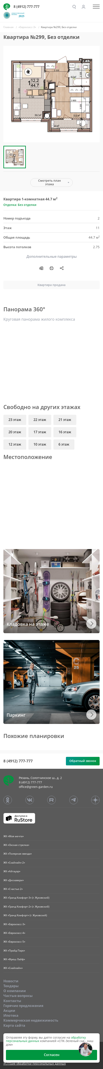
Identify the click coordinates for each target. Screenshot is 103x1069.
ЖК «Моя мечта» (13, 836)
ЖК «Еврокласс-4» (14, 933)
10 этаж (39, 444)
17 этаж (39, 432)
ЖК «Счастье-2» (13, 889)
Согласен (51, 1054)
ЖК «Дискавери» (13, 880)
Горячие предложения (23, 1005)
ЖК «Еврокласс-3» (14, 924)
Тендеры (11, 986)
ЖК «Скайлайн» (13, 968)
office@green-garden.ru (36, 787)
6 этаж (63, 444)
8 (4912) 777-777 (26, 6)
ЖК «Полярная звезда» (17, 853)
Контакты (12, 1000)
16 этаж (64, 432)
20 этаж (14, 432)
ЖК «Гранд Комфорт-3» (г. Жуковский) (26, 897)
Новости (10, 981)
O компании (14, 990)
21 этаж (64, 419)
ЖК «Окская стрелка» (16, 845)
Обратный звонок (82, 761)
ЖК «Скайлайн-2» (14, 862)
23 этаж (14, 419)
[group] (51, 94)
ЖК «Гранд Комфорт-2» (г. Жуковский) (26, 906)
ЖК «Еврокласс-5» (14, 941)
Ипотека (10, 1015)
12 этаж (14, 444)
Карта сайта (14, 1025)
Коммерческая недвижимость (30, 1020)
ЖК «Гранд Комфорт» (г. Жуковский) (25, 915)
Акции (9, 1010)
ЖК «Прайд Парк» (14, 950)
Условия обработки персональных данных (34, 1064)
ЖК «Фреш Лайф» (14, 959)
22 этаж (39, 419)
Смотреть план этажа (49, 182)
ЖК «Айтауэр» (11, 871)
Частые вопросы (18, 995)
